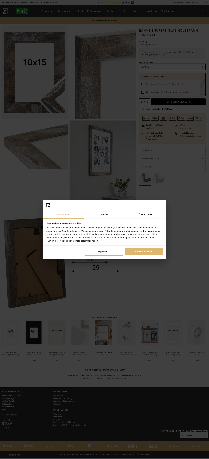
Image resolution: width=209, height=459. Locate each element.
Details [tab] (104, 214)
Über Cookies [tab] (145, 214)
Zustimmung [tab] (63, 214)
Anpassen (104, 251)
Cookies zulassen (143, 251)
